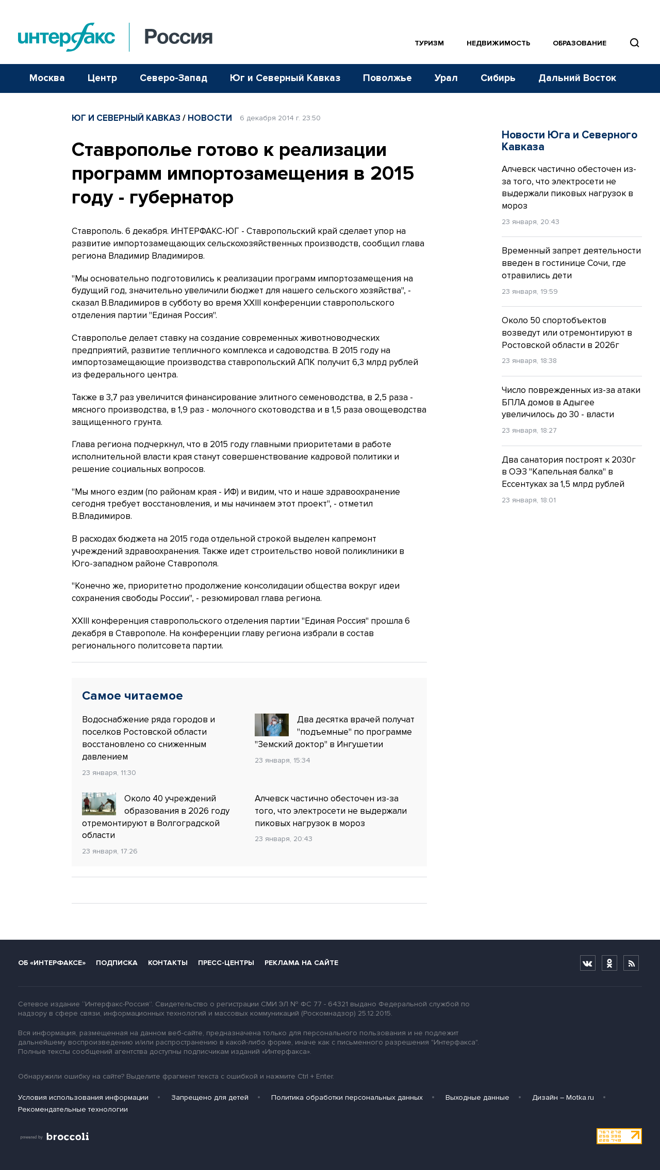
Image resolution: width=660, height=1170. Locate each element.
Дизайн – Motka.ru (563, 1097)
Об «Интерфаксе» (52, 962)
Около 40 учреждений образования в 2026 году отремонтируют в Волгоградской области (155, 817)
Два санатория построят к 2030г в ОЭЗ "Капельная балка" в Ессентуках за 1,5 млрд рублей (569, 472)
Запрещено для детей (210, 1097)
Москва (47, 78)
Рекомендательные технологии (73, 1109)
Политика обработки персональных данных (347, 1097)
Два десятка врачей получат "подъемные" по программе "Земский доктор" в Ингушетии (335, 732)
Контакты (168, 962)
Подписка (117, 962)
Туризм (429, 43)
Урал (446, 78)
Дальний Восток (577, 78)
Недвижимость (498, 43)
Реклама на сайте (301, 962)
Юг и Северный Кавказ (285, 78)
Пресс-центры (226, 962)
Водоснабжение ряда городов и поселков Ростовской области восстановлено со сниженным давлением (148, 738)
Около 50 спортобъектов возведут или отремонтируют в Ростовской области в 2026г (567, 333)
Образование (579, 43)
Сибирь (498, 78)
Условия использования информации (83, 1097)
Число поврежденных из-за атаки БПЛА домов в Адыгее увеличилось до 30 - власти (571, 402)
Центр (102, 78)
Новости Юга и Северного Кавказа (569, 141)
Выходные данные (477, 1097)
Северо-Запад (173, 78)
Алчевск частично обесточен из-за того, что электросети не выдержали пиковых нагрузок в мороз (331, 811)
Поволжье (387, 78)
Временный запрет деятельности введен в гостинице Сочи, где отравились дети (571, 263)
